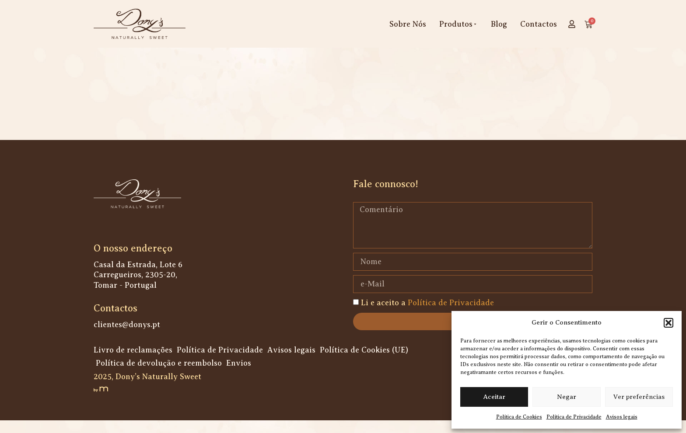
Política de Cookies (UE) (364, 362)
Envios (238, 375)
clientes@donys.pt (127, 337)
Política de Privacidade (574, 417)
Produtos (458, 24)
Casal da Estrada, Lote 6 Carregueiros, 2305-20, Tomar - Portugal (138, 287)
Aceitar (494, 396)
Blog (499, 24)
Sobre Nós (407, 24)
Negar (566, 396)
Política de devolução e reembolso (159, 375)
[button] (668, 322)
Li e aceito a (427, 315)
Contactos (538, 24)
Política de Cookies (519, 417)
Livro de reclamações (133, 362)
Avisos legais (621, 417)
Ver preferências (639, 396)
